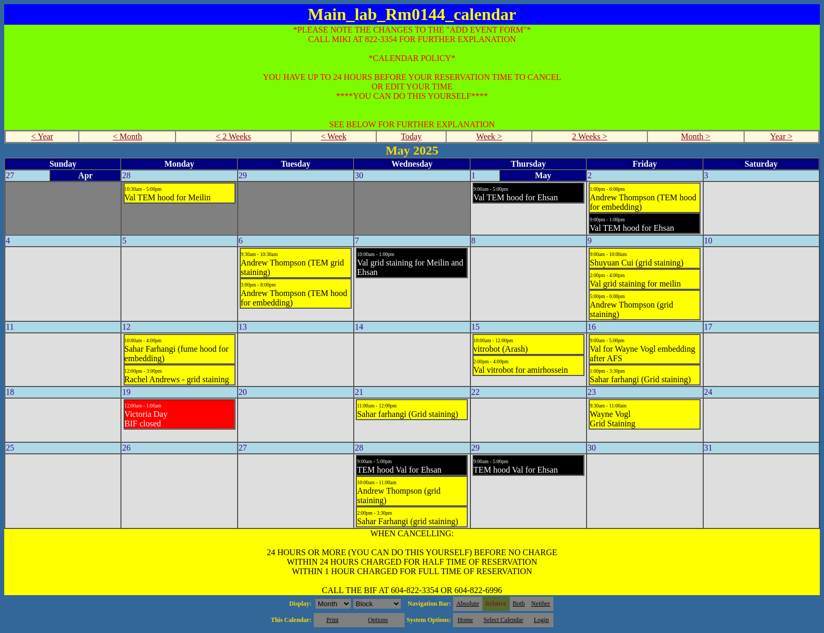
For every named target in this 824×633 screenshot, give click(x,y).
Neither (540, 603)
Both (519, 603)
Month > (695, 136)
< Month (127, 136)
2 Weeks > (589, 136)
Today (411, 136)
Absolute (467, 603)
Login (541, 620)
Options (378, 620)
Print (332, 620)
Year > (781, 136)
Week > (489, 136)
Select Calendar (503, 620)
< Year (42, 136)
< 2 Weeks (233, 136)
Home (465, 620)
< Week (333, 136)
